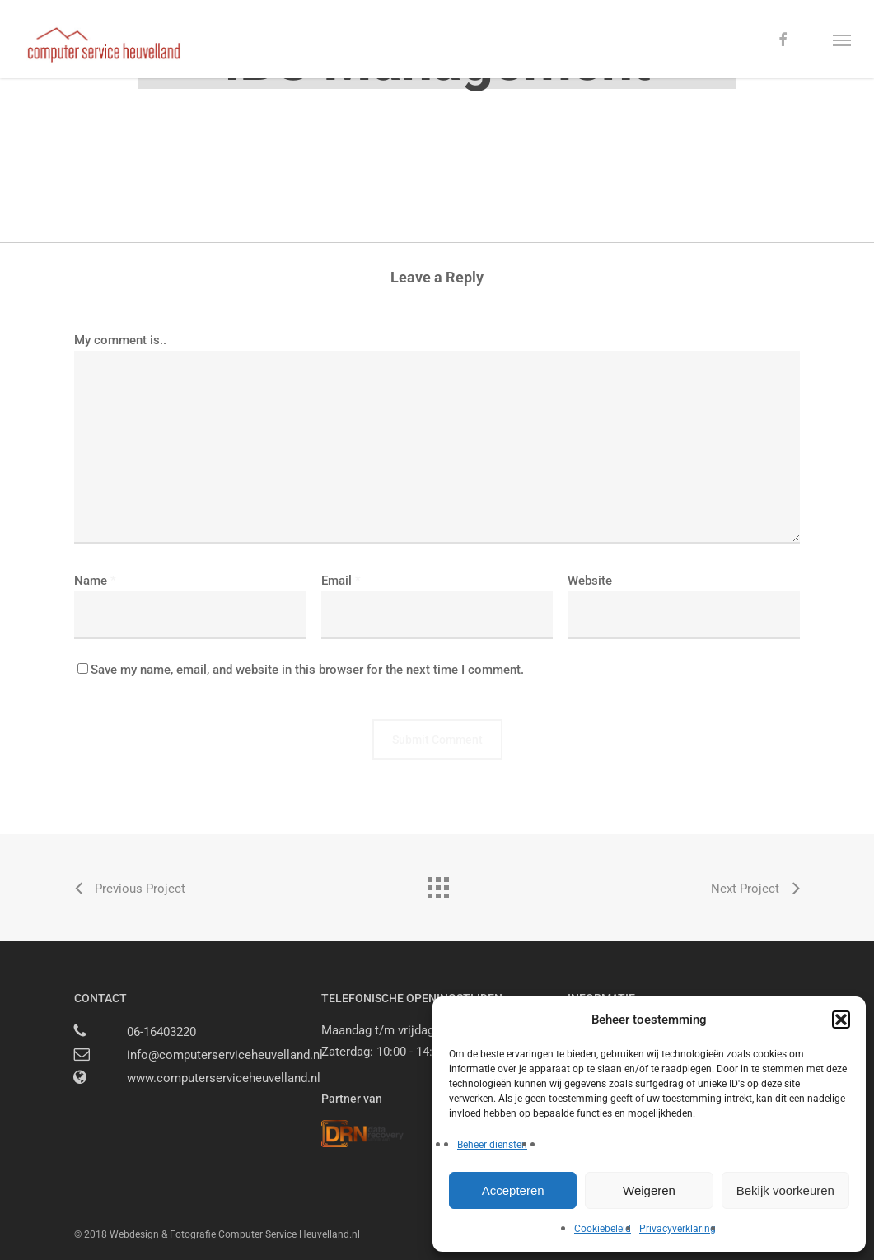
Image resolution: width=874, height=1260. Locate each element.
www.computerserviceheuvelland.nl (223, 1078)
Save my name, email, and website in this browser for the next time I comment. (307, 669)
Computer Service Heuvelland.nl (289, 1234)
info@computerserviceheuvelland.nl (225, 1055)
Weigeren (649, 1190)
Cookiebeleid (602, 1228)
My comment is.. (120, 340)
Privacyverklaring (677, 1228)
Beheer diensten (492, 1144)
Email (341, 580)
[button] (841, 1019)
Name (95, 580)
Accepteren (513, 1190)
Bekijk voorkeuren (785, 1190)
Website (590, 580)
